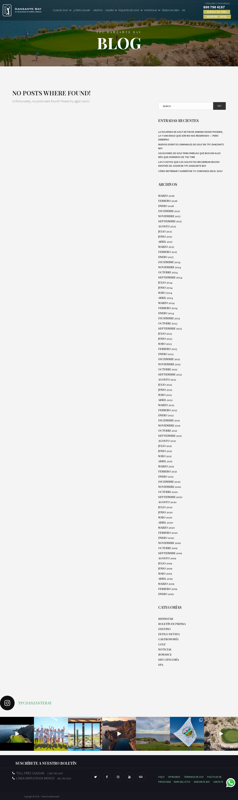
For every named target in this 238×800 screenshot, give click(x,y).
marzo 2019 (166, 584)
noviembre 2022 (169, 364)
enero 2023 (166, 354)
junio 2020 (165, 512)
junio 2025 (165, 236)
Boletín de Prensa (172, 624)
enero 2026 (166, 206)
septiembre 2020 (170, 497)
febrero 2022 (167, 410)
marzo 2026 (166, 195)
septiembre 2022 (170, 374)
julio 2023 (165, 333)
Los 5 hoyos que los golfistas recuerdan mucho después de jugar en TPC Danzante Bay (189, 163)
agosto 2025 (167, 226)
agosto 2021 (167, 441)
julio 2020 (165, 507)
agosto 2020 (167, 502)
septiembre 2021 (170, 435)
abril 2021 (165, 461)
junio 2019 (165, 568)
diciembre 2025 (169, 211)
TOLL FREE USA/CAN (37, 773)
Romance (165, 654)
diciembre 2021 (169, 420)
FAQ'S (161, 776)
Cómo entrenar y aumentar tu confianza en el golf (190, 171)
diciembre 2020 (169, 481)
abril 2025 (165, 241)
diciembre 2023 (169, 318)
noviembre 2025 (169, 216)
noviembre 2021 (169, 425)
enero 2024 (166, 313)
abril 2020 (165, 522)
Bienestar (165, 619)
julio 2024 (165, 282)
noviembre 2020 (169, 487)
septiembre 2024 (170, 277)
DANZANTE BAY (202, 781)
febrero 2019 (167, 589)
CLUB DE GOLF (60, 10)
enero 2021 (165, 476)
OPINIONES (174, 776)
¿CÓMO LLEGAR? (81, 10)
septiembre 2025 (170, 221)
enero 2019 (166, 594)
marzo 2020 (166, 527)
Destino (164, 629)
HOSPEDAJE (150, 10)
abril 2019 (165, 578)
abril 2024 (165, 298)
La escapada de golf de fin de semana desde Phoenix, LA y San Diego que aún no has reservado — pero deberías (190, 135)
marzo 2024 (166, 303)
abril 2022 (165, 400)
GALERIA (109, 10)
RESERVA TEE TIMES (217, 11)
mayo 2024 (165, 293)
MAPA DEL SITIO (182, 781)
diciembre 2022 (169, 359)
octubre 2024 (168, 272)
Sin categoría (168, 659)
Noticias (164, 649)
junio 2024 (165, 287)
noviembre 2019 (169, 543)
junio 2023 (165, 338)
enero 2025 (166, 257)
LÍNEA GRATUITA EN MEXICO (41, 778)
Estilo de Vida (169, 634)
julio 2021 (165, 446)
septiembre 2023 (170, 328)
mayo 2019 (165, 573)
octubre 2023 (167, 323)
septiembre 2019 (170, 553)
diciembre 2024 (169, 262)
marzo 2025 (166, 247)
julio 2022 (165, 384)
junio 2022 (165, 390)
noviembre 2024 (169, 267)
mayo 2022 (165, 395)
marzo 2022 (166, 405)
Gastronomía (168, 639)
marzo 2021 (166, 466)
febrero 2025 (167, 252)
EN (183, 10)
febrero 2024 (167, 308)
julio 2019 (165, 563)
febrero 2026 (167, 201)
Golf (162, 644)
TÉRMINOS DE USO (194, 776)
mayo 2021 (165, 456)
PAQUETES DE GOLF (128, 10)
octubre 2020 (168, 492)
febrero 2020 (168, 532)
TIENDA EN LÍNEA (170, 10)
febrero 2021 (167, 471)
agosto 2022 (167, 379)
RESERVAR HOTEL (217, 16)
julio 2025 (165, 231)
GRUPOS (97, 10)
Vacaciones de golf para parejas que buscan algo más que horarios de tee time (189, 155)
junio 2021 (165, 451)
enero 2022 (166, 415)
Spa (160, 665)
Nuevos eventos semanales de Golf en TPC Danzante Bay (191, 146)
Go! (219, 105)
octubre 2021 (167, 430)
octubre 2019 (167, 548)
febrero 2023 (167, 349)
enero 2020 (166, 538)
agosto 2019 (167, 558)
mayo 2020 (165, 517)
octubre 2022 (167, 369)
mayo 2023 (165, 344)
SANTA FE (218, 781)
